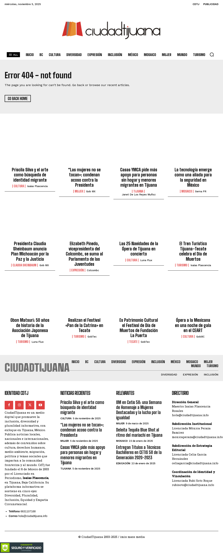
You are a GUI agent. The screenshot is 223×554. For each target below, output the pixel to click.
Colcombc (93, 270)
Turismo (182, 265)
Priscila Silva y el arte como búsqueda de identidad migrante (30, 175)
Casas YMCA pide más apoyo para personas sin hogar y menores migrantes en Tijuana (138, 177)
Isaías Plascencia (37, 186)
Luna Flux (146, 260)
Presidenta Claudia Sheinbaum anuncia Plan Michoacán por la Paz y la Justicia (30, 251)
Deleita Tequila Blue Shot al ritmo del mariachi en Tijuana (139, 432)
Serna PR (200, 191)
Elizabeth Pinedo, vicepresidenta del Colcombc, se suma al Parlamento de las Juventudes (84, 254)
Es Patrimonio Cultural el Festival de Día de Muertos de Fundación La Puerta (138, 328)
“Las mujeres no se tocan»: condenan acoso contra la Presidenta (84, 177)
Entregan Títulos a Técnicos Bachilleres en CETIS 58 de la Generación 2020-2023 (139, 452)
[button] (211, 54)
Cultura (19, 186)
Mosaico (186, 191)
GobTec (92, 336)
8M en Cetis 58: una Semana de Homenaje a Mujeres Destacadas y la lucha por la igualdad (139, 410)
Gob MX (90, 191)
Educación (123, 463)
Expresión (77, 270)
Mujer (79, 191)
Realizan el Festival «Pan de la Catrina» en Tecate (84, 325)
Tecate (133, 341)
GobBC (200, 336)
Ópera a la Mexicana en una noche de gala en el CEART (193, 325)
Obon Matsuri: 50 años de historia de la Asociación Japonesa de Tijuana (29, 328)
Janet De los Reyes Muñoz (139, 194)
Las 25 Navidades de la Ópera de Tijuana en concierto (138, 249)
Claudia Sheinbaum (24, 265)
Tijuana (138, 191)
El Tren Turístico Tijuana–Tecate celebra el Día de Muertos (193, 251)
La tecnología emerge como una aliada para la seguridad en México (193, 177)
